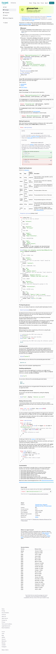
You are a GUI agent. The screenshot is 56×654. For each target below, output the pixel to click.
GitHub (36, 517)
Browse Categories (8, 18)
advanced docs (39, 210)
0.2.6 (22, 577)
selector (32, 144)
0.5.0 (22, 568)
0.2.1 (22, 585)
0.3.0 (22, 575)
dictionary (26, 170)
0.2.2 (22, 584)
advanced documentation (47, 480)
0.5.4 (22, 561)
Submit (5, 22)
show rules (29, 137)
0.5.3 (22, 563)
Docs (38, 3)
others (25, 87)
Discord (3, 639)
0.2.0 (22, 587)
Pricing (34, 3)
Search (5, 15)
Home (30, 3)
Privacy (3, 622)
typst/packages (36, 111)
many (22, 87)
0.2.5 (22, 578)
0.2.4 (22, 580)
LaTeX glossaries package (25, 24)
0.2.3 (22, 582)
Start (5, 7)
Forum (42, 3)
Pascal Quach (48, 506)
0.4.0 (22, 573)
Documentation (5, 612)
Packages (6, 9)
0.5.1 (22, 566)
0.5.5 (22, 559)
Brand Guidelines (6, 627)
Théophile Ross (38, 504)
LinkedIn (4, 644)
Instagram (4, 646)
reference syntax (35, 136)
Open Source (5, 618)
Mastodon (4, 641)
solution (33, 439)
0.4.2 (22, 570)
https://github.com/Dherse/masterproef (31, 19)
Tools (3, 633)
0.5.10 (22, 551)
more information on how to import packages (38, 494)
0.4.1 (22, 572)
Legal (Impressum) (6, 626)
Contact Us (4, 620)
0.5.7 (22, 556)
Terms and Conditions (7, 624)
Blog (3, 635)
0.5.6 (22, 558)
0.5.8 (22, 554)
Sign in (46, 3)
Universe (4, 614)
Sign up (51, 3)
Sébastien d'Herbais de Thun (41, 505)
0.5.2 (22, 565)
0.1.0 (22, 589)
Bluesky (3, 643)
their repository (46, 533)
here (33, 20)
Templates (6, 12)
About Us (4, 616)
